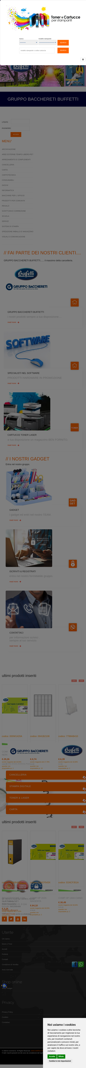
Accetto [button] (52, 1056)
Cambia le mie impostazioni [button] (60, 1061)
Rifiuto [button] (61, 1056)
